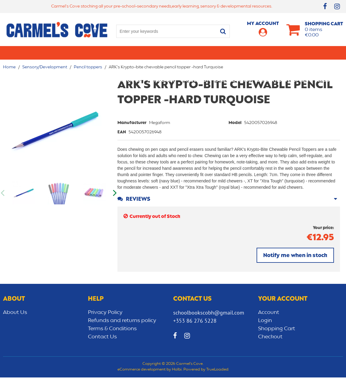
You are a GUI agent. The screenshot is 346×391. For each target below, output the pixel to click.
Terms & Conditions (112, 342)
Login (265, 334)
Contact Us (102, 350)
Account (268, 326)
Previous (3, 206)
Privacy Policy (105, 326)
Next (114, 206)
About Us (15, 326)
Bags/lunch (210, 52)
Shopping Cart (276, 342)
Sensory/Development (300, 52)
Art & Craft (177, 52)
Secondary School (86, 52)
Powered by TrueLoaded (206, 383)
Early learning (248, 52)
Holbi (177, 383)
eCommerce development (141, 383)
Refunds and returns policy (122, 334)
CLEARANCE (173, 66)
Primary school (38, 52)
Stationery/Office (136, 52)
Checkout (270, 350)
